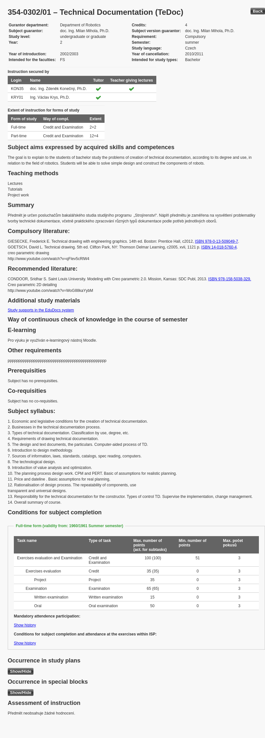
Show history (25, 625)
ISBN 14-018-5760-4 (219, 247)
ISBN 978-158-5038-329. (229, 279)
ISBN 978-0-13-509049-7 (216, 241)
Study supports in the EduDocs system (41, 310)
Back (258, 11)
